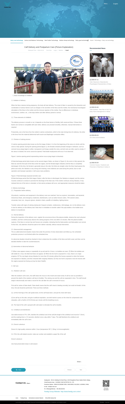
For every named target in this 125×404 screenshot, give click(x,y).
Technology (98, 40)
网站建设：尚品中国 (104, 402)
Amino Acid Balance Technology (33, 40)
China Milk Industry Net (50, 398)
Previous (69, 369)
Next (81, 369)
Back (18, 370)
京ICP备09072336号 (61, 402)
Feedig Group (23, 398)
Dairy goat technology (82, 40)
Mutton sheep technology (66, 40)
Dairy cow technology (17, 40)
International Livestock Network (36, 398)
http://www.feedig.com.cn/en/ (71, 391)
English (115, 4)
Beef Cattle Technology (51, 40)
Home (91, 40)
